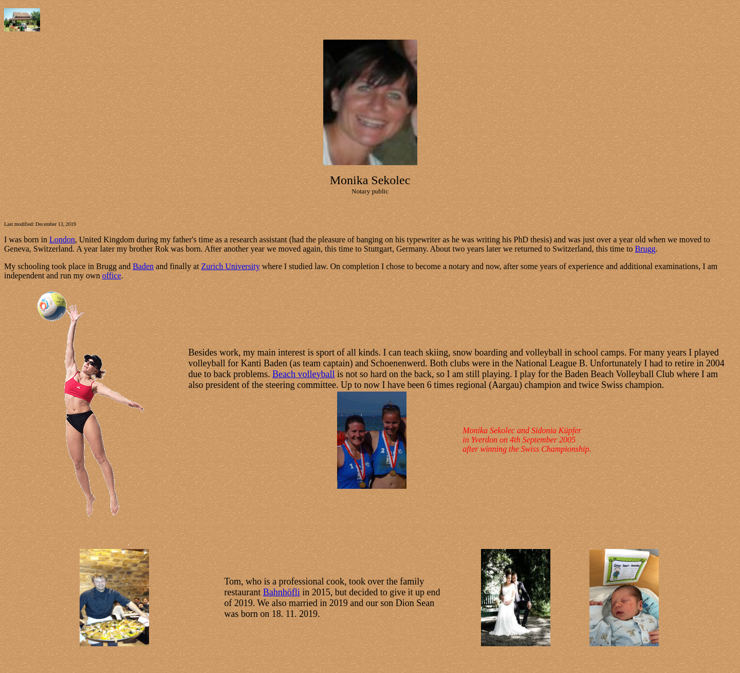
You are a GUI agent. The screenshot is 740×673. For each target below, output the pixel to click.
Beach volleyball (303, 374)
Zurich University (230, 266)
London (62, 239)
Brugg (645, 248)
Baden (143, 266)
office (111, 275)
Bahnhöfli (281, 592)
